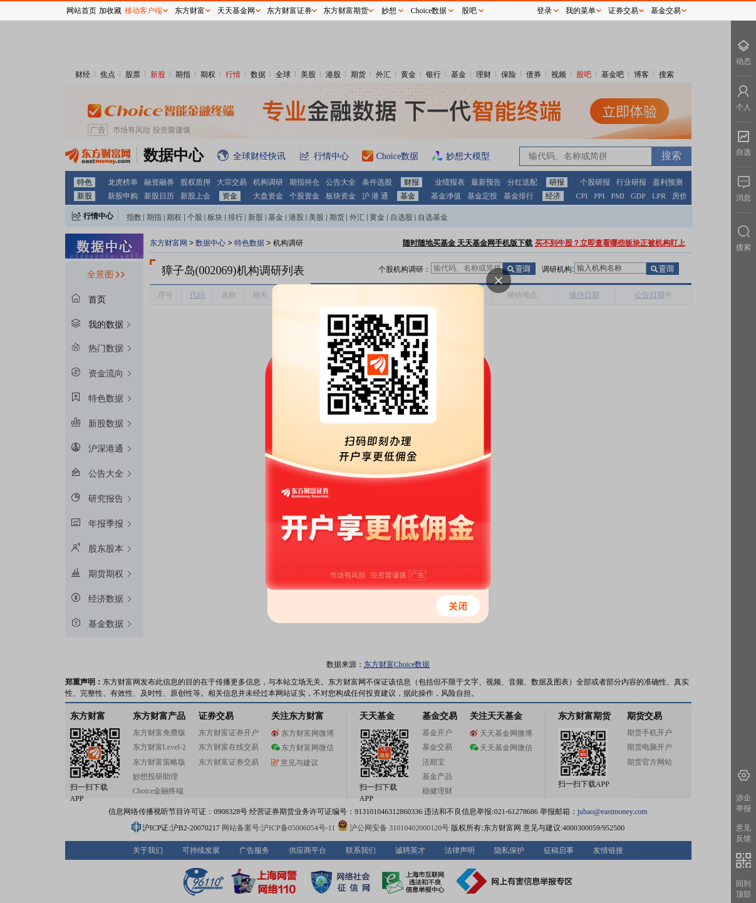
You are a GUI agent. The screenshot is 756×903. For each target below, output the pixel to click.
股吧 (469, 10)
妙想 (388, 10)
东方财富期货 (345, 10)
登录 (544, 10)
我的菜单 (581, 10)
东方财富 (190, 10)
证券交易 (623, 10)
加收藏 (110, 10)
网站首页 (81, 10)
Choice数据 (429, 10)
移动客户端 (143, 10)
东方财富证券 (289, 10)
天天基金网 (236, 10)
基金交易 (666, 10)
